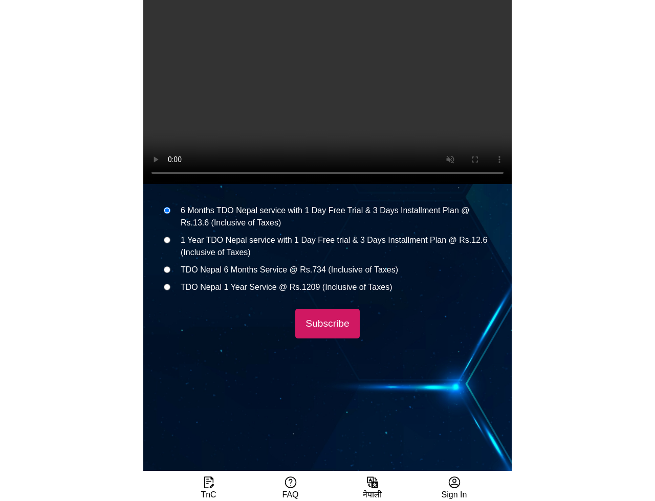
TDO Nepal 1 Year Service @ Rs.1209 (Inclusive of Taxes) (286, 287)
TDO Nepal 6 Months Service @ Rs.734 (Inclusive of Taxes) (289, 269)
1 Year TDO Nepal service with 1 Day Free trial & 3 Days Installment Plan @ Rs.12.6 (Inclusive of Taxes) (334, 246)
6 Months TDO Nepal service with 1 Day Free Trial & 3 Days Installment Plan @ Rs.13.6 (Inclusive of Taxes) (325, 216)
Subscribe (327, 323)
